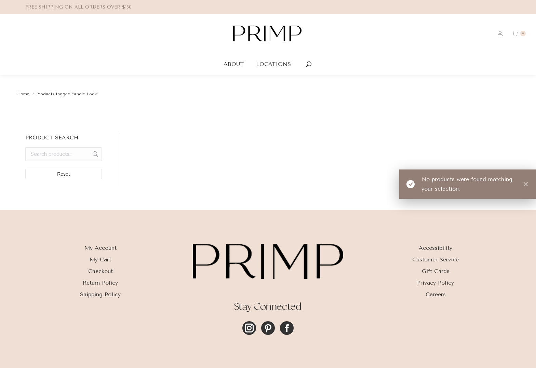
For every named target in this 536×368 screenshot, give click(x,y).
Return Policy (100, 283)
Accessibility (435, 248)
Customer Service (435, 259)
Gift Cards (436, 271)
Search (94, 154)
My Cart (100, 259)
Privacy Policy (435, 283)
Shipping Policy (100, 294)
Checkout (100, 271)
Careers (436, 294)
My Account (100, 248)
